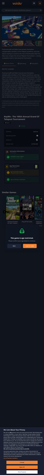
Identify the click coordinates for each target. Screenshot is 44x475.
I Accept (22, 463)
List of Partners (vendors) (10, 459)
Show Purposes (22, 473)
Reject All (22, 468)
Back (14, 246)
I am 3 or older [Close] (30, 246)
